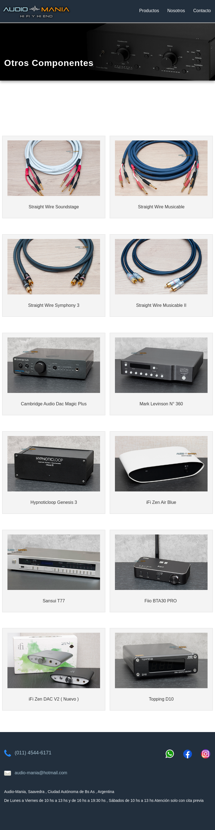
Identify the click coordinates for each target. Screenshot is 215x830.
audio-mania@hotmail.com (41, 772)
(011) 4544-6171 (33, 752)
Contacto (202, 10)
